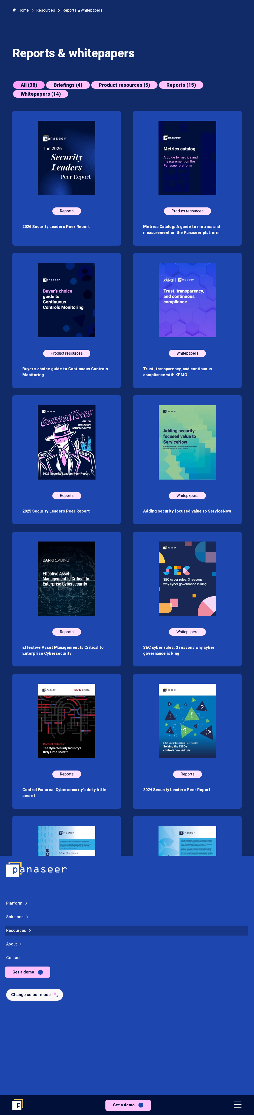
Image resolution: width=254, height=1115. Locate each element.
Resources (16, 632)
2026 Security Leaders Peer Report (56, 226)
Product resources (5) (124, 85)
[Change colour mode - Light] (34, 697)
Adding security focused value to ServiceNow (187, 511)
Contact (13, 659)
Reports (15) (181, 85)
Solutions (15, 618)
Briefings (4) (68, 85)
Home (20, 10)
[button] (238, 1105)
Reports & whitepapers (82, 10)
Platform (14, 605)
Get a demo (124, 1105)
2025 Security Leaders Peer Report (56, 511)
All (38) (29, 85)
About (11, 646)
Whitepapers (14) (41, 94)
